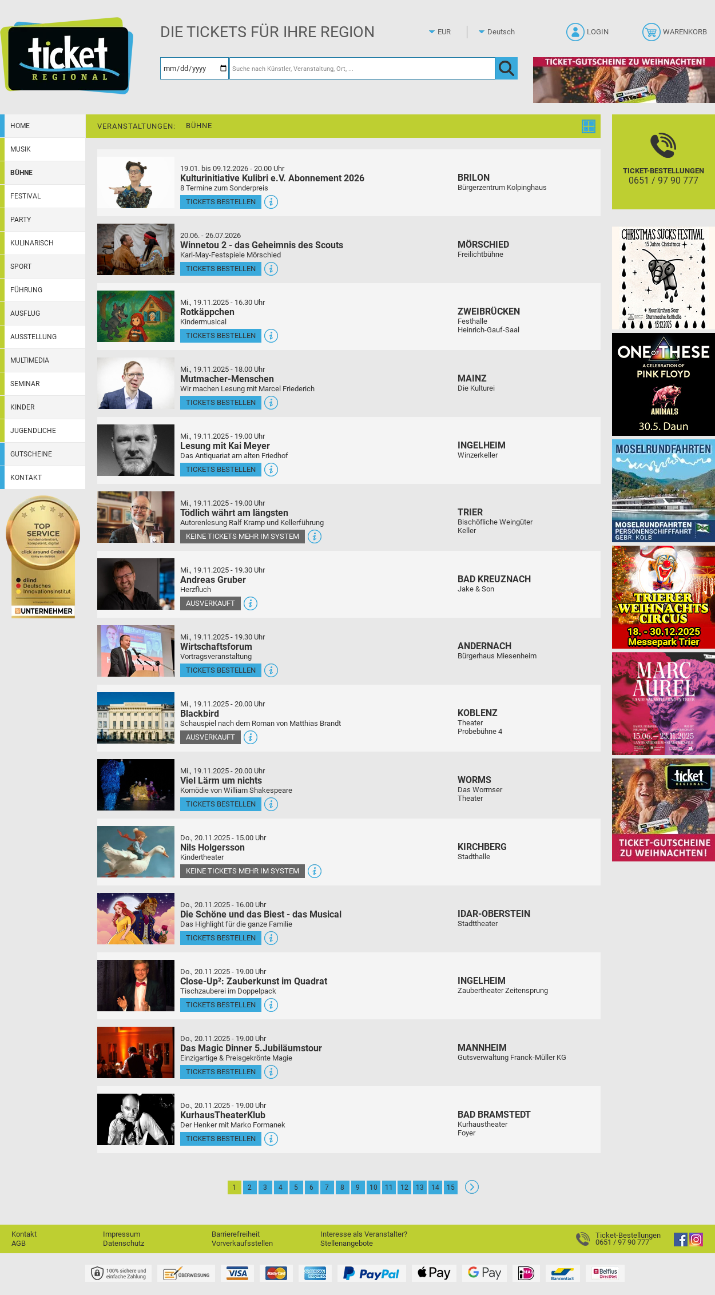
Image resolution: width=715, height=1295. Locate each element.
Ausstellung (33, 337)
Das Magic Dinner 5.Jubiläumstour (251, 1048)
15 (451, 1187)
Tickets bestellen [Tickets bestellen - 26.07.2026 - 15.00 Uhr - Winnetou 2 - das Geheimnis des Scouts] (221, 268)
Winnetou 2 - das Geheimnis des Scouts (261, 245)
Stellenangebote (346, 1243)
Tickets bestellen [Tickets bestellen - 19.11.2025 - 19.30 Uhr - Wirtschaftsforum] (221, 670)
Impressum (121, 1234)
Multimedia (29, 360)
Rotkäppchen (207, 312)
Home (20, 126)
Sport (20, 267)
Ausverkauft (210, 603)
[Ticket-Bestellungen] (663, 172)
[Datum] (194, 68)
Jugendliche (33, 431)
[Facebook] (681, 1244)
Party (20, 220)
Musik (20, 149)
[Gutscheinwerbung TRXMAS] (663, 809)
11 (389, 1187)
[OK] (506, 68)
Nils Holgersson (212, 847)
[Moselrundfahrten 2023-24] (663, 490)
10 (374, 1187)
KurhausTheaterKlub (222, 1115)
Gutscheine (31, 454)
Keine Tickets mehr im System (242, 536)
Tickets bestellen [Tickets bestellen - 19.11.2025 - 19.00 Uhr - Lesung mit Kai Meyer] (221, 469)
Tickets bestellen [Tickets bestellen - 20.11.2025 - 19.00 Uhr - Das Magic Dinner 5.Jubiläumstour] (221, 1071)
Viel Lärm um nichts (221, 780)
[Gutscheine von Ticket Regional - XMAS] (624, 80)
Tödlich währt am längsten (234, 512)
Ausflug (25, 313)
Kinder (22, 407)
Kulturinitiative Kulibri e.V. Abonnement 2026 (272, 178)
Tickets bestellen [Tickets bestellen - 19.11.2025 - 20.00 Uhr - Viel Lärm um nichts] (221, 804)
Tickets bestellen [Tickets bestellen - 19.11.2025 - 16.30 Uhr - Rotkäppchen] (221, 335)
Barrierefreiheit (236, 1234)
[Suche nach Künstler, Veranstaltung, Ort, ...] (362, 68)
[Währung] (454, 32)
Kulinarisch (32, 243)
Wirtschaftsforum (216, 646)
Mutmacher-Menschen (227, 379)
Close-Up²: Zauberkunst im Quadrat (253, 981)
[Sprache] (504, 32)
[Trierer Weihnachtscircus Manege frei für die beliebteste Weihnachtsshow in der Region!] (663, 597)
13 (420, 1187)
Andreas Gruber (213, 579)
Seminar (24, 384)
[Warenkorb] (675, 35)
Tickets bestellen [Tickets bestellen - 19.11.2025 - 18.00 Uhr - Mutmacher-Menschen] (221, 402)
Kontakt (26, 478)
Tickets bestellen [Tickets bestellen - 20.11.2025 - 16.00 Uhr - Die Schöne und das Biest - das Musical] (221, 937)
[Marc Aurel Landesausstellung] (663, 703)
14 (435, 1187)
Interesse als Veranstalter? (363, 1234)
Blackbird (199, 713)
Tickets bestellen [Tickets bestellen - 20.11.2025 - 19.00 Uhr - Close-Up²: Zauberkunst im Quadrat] (221, 1004)
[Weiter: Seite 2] (472, 1191)
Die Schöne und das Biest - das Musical (260, 914)
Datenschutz (123, 1243)
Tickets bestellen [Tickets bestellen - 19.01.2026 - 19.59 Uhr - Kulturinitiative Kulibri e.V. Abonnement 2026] (221, 201)
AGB (18, 1243)
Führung (26, 290)
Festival (25, 196)
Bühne (21, 173)
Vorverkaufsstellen (242, 1243)
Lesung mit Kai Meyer (225, 445)
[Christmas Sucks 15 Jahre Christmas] (663, 277)
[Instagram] (696, 1244)
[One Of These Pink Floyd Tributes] (663, 384)
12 (404, 1187)
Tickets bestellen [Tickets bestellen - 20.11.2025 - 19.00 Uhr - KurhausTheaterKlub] (221, 1138)
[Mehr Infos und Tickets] (135, 182)
